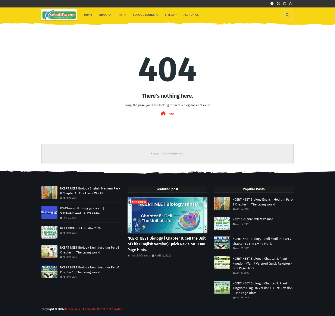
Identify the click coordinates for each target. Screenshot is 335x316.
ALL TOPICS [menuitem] (191, 15)
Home (168, 113)
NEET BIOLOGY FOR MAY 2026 (80, 228)
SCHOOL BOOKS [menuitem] (144, 15)
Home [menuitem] (88, 15)
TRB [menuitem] (120, 15)
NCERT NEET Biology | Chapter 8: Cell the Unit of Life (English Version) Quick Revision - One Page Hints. (167, 244)
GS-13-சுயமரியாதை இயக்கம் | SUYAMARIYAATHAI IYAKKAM (82, 210)
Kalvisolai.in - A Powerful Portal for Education (93, 309)
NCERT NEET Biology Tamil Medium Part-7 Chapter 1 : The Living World (89, 269)
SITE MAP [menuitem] (171, 15)
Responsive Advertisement (167, 153)
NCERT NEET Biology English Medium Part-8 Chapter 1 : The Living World (90, 190)
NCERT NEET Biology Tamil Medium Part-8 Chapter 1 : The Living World (89, 250)
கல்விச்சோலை (140, 255)
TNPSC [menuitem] (102, 15)
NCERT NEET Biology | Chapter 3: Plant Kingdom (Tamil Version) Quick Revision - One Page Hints (262, 263)
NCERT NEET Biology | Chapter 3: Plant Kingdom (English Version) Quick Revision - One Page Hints (262, 288)
